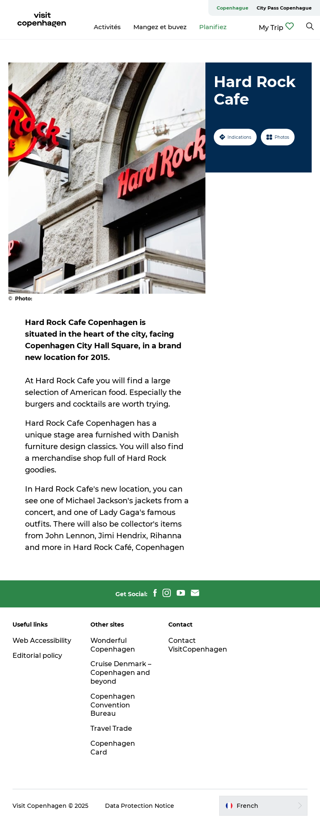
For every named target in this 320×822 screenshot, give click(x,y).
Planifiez (213, 27)
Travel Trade (111, 728)
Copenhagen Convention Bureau (112, 705)
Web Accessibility (41, 641)
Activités (107, 27)
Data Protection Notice (139, 806)
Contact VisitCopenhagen (197, 645)
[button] (263, 806)
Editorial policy (37, 656)
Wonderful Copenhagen (112, 645)
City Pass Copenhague (284, 8)
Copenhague (232, 8)
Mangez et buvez (160, 27)
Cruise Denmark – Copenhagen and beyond (120, 672)
